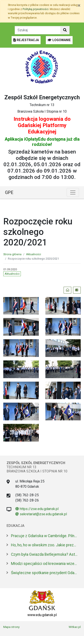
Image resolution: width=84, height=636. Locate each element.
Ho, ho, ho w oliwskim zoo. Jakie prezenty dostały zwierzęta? (44, 545)
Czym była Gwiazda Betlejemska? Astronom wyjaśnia (44, 554)
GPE (9, 192)
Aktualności (33, 254)
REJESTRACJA (26, 40)
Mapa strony (11, 627)
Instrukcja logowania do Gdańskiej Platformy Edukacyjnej (42, 125)
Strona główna (12, 254)
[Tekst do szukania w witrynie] (38, 30)
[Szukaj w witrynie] (65, 30)
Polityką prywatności (35, 9)
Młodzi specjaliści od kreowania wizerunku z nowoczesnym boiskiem (44, 563)
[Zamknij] (79, 5)
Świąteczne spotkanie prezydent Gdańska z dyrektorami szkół (44, 573)
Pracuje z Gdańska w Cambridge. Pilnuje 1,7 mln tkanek (44, 536)
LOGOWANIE (59, 40)
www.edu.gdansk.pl (42, 615)
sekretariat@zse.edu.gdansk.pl (41, 514)
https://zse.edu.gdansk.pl (37, 509)
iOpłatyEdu (35, 139)
